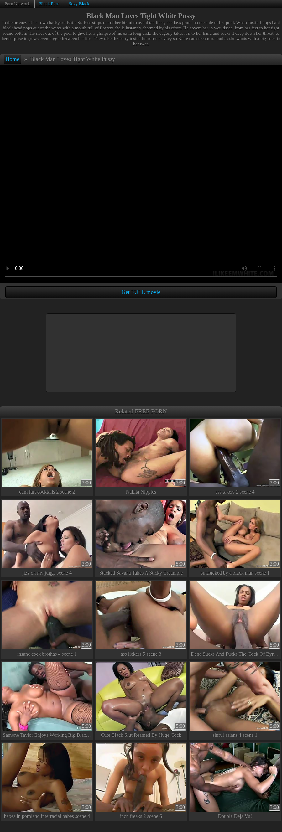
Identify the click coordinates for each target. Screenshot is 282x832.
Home (12, 59)
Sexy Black (79, 3)
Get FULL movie (141, 292)
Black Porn (49, 3)
